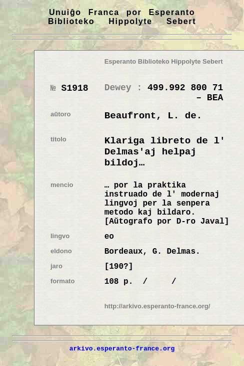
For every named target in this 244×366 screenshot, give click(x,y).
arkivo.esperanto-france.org (122, 348)
